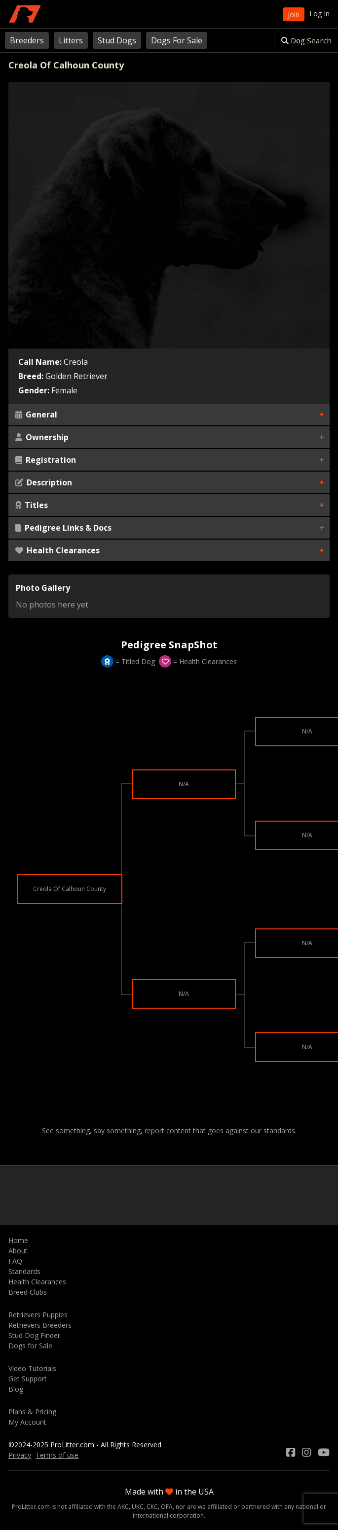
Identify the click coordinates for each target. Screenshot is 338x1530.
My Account (27, 1422)
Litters (71, 40)
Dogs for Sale (30, 1345)
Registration (45, 459)
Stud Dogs (117, 40)
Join (294, 14)
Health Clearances (57, 550)
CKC (152, 1506)
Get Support (27, 1378)
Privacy (19, 1455)
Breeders (27, 40)
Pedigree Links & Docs (63, 527)
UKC (138, 1506)
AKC (123, 1506)
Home (18, 1240)
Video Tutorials (32, 1368)
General (36, 414)
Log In (319, 13)
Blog (15, 1389)
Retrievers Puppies (38, 1314)
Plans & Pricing (32, 1411)
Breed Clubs (27, 1292)
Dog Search (306, 40)
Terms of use (57, 1455)
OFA (167, 1506)
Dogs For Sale (176, 40)
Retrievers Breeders (40, 1325)
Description (43, 482)
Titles (31, 505)
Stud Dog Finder (34, 1335)
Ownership (42, 437)
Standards (24, 1271)
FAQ (15, 1261)
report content (168, 1130)
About (18, 1250)
